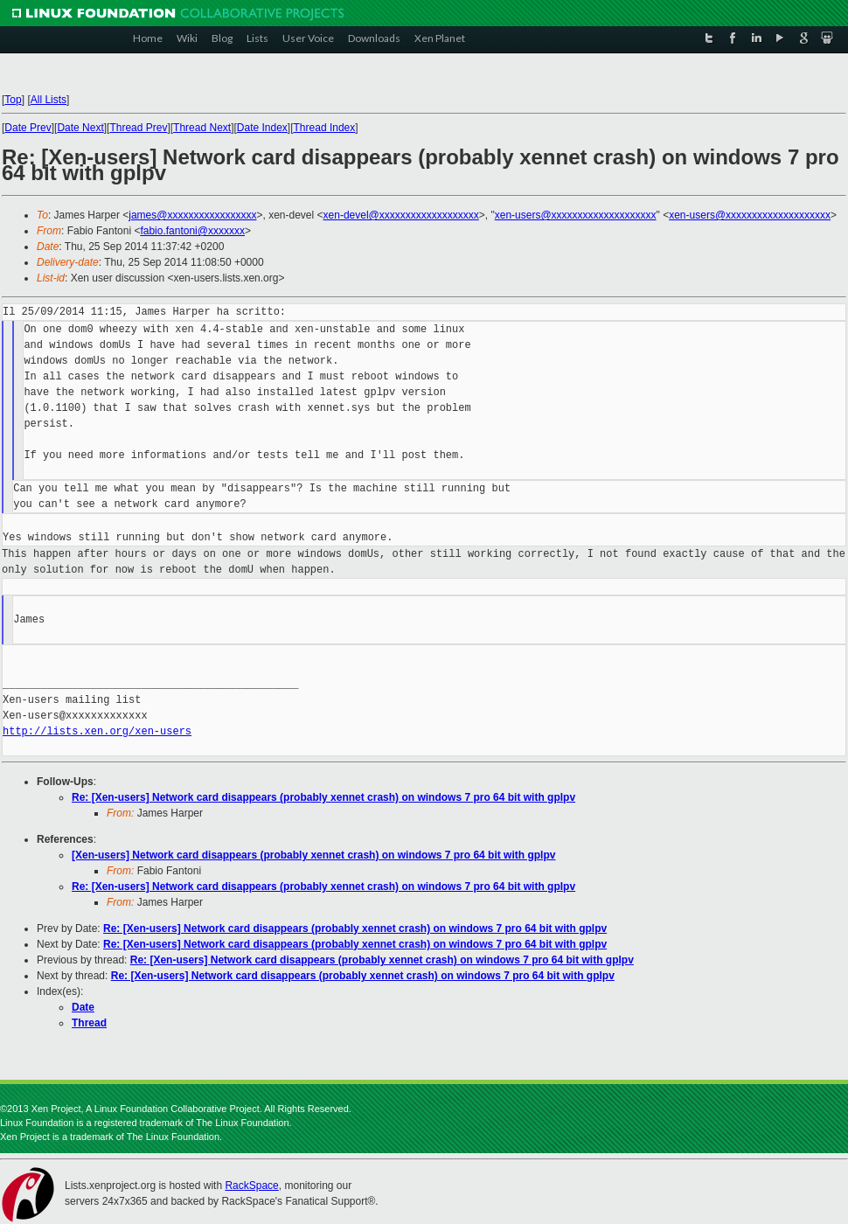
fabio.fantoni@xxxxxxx (192, 231)
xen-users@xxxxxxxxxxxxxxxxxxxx (576, 215)
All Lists (48, 100)
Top (12, 100)
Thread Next (202, 128)
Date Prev (27, 128)
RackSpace (251, 1185)
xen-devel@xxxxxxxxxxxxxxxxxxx (401, 215)
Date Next (80, 128)
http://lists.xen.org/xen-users (97, 731)
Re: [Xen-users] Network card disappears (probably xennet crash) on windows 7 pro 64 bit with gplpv (323, 797)
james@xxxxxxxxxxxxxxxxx (192, 215)
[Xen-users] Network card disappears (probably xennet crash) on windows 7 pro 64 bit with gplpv (313, 855)
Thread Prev (138, 128)
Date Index (262, 128)
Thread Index (325, 128)
